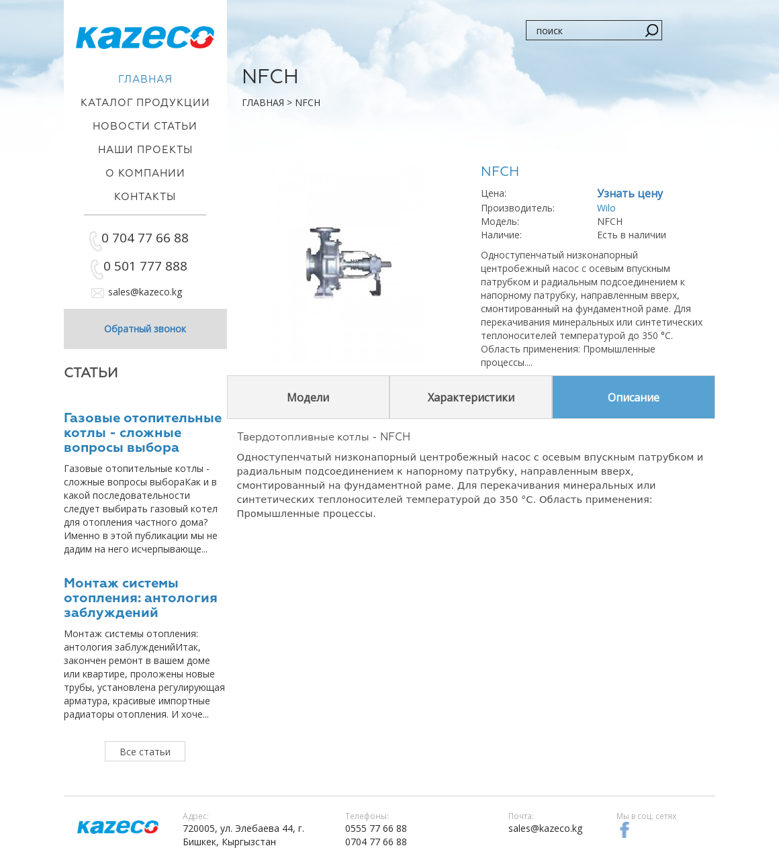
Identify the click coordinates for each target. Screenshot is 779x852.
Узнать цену (630, 193)
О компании (145, 174)
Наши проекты (145, 150)
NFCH (307, 102)
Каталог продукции (145, 103)
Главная (263, 102)
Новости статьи (145, 127)
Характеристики (471, 397)
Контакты (145, 197)
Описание (633, 397)
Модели (308, 397)
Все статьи (145, 751)
